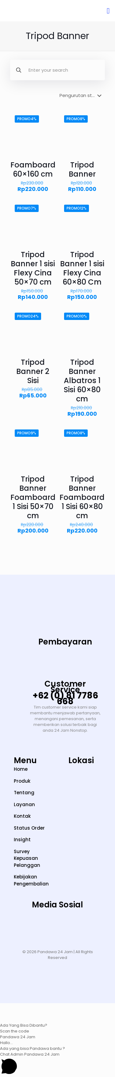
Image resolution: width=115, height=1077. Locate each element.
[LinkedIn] (76, 924)
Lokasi (81, 760)
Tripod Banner (82, 169)
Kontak (22, 816)
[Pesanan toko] (81, 95)
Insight (22, 839)
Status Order (29, 828)
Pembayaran (65, 641)
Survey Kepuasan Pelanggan (27, 858)
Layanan (24, 804)
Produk (22, 781)
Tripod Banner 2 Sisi (32, 371)
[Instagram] (19, 924)
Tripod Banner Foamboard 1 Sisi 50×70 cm (33, 497)
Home (21, 769)
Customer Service (65, 686)
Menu (25, 760)
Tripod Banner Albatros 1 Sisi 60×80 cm (82, 380)
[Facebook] (95, 924)
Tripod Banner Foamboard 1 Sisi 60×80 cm (82, 497)
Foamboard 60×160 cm (33, 169)
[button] (57, 1015)
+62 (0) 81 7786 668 (65, 698)
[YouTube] (57, 924)
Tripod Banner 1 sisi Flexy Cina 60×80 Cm (82, 268)
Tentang (24, 792)
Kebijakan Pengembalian (31, 880)
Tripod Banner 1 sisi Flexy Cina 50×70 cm (33, 268)
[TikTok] (38, 924)
